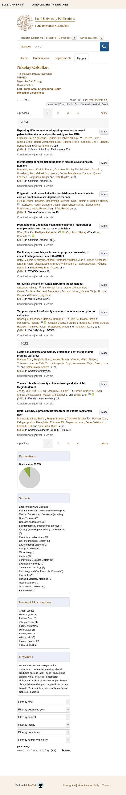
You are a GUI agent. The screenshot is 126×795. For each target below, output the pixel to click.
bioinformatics (26, 680)
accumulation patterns (44, 669)
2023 (21, 370)
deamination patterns (56, 688)
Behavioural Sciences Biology (34, 560)
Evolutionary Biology (29, 563)
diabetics (34, 692)
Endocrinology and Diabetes (33, 506)
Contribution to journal (29, 154)
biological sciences (44, 680)
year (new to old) (98, 99)
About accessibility (88, 785)
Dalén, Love (25, 629)
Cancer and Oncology (30, 567)
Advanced (25, 46)
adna (48, 673)
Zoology (23, 556)
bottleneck (61, 680)
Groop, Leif (25, 610)
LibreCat (35, 785)
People (81, 58)
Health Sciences (27, 582)
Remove (66, 750)
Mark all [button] (96, 104)
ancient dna (25, 665)
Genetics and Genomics (31, 522)
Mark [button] (104, 131)
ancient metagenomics (44, 665)
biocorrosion (52, 676)
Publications (41, 58)
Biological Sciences (29, 548)
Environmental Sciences (31, 544)
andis (30, 676)
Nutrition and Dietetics (30, 586)
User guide (69, 785)
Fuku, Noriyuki (26, 645)
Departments (62, 58)
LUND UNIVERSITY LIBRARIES (50, 4)
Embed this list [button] (66, 104)
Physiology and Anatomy (31, 537)
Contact (106, 785)
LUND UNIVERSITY (13, 4)
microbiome (25, 669)
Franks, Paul (25, 633)
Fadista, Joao (26, 618)
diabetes (23, 692)
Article (49, 154)
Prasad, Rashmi (27, 641)
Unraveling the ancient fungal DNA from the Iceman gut (50, 283)
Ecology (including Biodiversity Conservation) (42, 529)
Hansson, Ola (26, 614)
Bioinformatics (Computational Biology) (39, 525)
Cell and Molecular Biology (32, 541)
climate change (36, 684)
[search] (66, 46)
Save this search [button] (83, 104)
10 (79, 99)
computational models (57, 684)
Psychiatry (24, 575)
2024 (21, 149)
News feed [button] (52, 104)
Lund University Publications (55, 18)
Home (24, 58)
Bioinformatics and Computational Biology (40, 510)
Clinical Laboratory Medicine (33, 579)
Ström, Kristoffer (27, 626)
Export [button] (105, 104)
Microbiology (25, 552)
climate (23, 684)
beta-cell (39, 676)
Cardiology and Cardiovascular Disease (39, 571)
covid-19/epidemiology (31, 688)
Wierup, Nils (25, 637)
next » (104, 113)
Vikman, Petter (26, 622)
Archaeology (25, 590)
